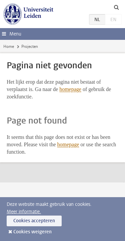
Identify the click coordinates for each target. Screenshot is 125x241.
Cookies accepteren (34, 221)
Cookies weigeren (32, 232)
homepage (70, 89)
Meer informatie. (24, 212)
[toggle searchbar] (116, 7)
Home (8, 46)
